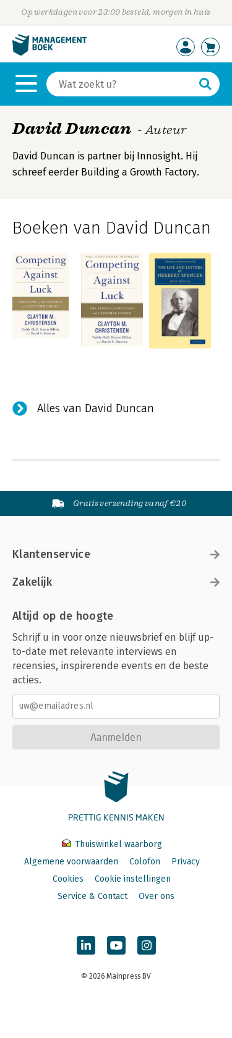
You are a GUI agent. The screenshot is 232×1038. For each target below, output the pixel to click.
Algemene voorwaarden (71, 861)
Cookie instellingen (133, 879)
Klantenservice (116, 554)
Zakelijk (116, 582)
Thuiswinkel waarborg (112, 844)
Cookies (68, 879)
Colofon (144, 861)
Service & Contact (92, 896)
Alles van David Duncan (95, 408)
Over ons (156, 896)
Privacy (185, 861)
